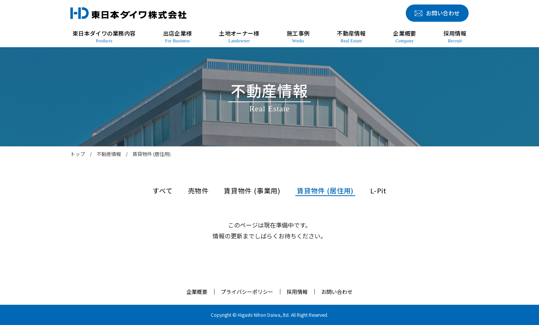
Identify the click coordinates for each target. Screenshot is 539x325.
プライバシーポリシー (247, 291)
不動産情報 (351, 37)
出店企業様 (177, 37)
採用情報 (455, 37)
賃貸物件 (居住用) (325, 190)
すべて (162, 190)
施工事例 (298, 37)
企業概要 (404, 37)
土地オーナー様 (239, 37)
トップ (77, 153)
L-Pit (378, 190)
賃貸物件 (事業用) (252, 190)
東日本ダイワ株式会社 (128, 13)
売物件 (198, 190)
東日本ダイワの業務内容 (104, 37)
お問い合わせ (337, 291)
